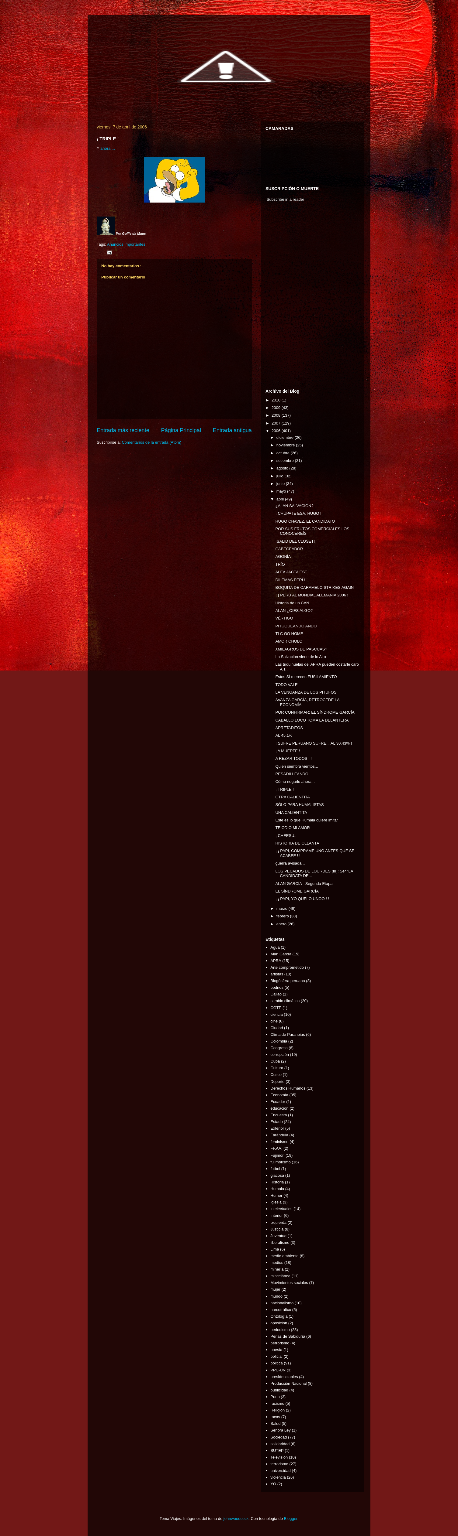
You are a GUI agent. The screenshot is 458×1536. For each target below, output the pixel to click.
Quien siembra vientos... (296, 766)
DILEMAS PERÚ (290, 580)
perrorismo (279, 1343)
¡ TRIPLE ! (284, 789)
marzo (282, 908)
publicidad (279, 1390)
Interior (276, 1215)
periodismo (280, 1329)
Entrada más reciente (123, 430)
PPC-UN (278, 1370)
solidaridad (280, 1444)
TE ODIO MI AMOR (292, 827)
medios (276, 1262)
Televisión (279, 1457)
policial (276, 1356)
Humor (276, 1195)
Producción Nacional (288, 1383)
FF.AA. (276, 1148)
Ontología (278, 1316)
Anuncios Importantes (126, 244)
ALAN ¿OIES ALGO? (294, 610)
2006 (277, 430)
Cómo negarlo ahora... (294, 781)
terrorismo (279, 1464)
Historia (277, 1182)
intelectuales (281, 1209)
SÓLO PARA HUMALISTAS (299, 804)
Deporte (277, 1081)
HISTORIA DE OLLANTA (297, 843)
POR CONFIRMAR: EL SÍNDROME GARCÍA (314, 712)
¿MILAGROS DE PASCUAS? (301, 649)
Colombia (278, 1041)
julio (280, 476)
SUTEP (276, 1450)
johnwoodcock (236, 1518)
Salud (275, 1423)
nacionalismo (281, 1303)
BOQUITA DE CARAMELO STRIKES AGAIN (314, 587)
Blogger (290, 1518)
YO (273, 1484)
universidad (280, 1470)
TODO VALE (286, 684)
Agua (274, 947)
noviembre (286, 445)
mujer (275, 1289)
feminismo (279, 1141)
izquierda (278, 1222)
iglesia (276, 1202)
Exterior (277, 1128)
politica (276, 1363)
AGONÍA (283, 556)
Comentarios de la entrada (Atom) (151, 442)
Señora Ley (280, 1430)
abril (280, 499)
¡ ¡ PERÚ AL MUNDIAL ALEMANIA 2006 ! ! (312, 595)
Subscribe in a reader (285, 199)
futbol (275, 1168)
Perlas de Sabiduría (287, 1336)
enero (282, 924)
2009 (277, 407)
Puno (274, 1396)
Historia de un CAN (292, 603)
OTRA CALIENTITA (292, 797)
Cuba (275, 1061)
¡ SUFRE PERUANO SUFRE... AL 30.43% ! (313, 743)
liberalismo (279, 1242)
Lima (274, 1249)
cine (274, 1021)
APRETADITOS (289, 727)
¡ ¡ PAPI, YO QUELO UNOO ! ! (302, 898)
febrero (283, 916)
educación (279, 1108)
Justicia (276, 1229)
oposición (278, 1323)
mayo (281, 491)
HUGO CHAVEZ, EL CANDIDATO (305, 521)
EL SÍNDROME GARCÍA (297, 891)
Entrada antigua (232, 430)
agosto (283, 468)
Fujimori (277, 1155)
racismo (277, 1403)
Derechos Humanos (287, 1088)
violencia (278, 1477)
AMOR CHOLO (288, 641)
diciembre (285, 437)
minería (276, 1269)
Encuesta (278, 1115)
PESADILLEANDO (291, 774)
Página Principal (181, 430)
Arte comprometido (287, 967)
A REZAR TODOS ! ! (293, 758)
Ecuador (277, 1101)
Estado (276, 1121)
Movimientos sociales (289, 1282)
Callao (276, 994)
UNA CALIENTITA (291, 812)
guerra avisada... (290, 863)
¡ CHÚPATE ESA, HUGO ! (298, 513)
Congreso (278, 1048)
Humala (277, 1188)
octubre (283, 453)
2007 (277, 423)
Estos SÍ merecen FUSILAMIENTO (306, 676)
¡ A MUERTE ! (287, 751)
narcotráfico (280, 1309)
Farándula (279, 1135)
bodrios (276, 987)
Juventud (278, 1236)
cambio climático (285, 1000)
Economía (279, 1095)
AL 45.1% (283, 735)
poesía (276, 1349)
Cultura (276, 1068)
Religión (277, 1410)
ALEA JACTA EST (291, 572)
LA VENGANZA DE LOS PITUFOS (305, 692)
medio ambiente (284, 1256)
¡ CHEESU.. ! (287, 835)
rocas (275, 1417)
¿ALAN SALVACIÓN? (294, 505)
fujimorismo (280, 1162)
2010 (277, 400)
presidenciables (284, 1376)
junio (281, 483)
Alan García (280, 954)
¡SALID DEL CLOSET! (295, 541)
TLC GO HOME (289, 633)
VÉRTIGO (284, 618)
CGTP (275, 1007)
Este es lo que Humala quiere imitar (306, 820)
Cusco (276, 1074)
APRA (275, 960)
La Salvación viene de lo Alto (300, 656)
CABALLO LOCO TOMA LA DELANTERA (312, 720)
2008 (277, 415)
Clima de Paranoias (287, 1034)
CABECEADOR (289, 549)
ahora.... (107, 148)
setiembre (285, 460)
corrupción (279, 1054)
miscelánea (280, 1276)
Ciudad (276, 1028)
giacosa (277, 1175)
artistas (276, 974)
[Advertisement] (283, 297)
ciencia (276, 1014)
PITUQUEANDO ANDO (296, 626)
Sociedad (278, 1437)
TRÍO (280, 564)
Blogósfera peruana (287, 980)
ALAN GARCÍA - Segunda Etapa (303, 883)
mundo (276, 1296)
